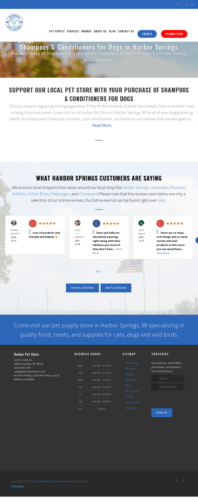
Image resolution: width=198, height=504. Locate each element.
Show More (162, 253)
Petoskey (177, 187)
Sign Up (161, 412)
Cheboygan (60, 193)
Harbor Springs (135, 187)
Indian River (38, 193)
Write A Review (116, 287)
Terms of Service (62, 481)
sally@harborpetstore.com (29, 371)
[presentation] (172, 397)
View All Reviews (82, 287)
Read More (101, 125)
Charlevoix (88, 193)
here (161, 200)
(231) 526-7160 (22, 367)
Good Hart (159, 187)
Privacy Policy (42, 481)
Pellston (19, 193)
